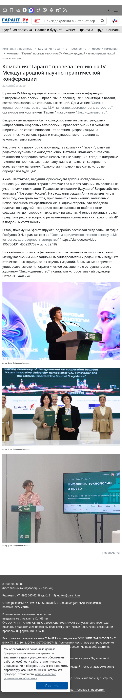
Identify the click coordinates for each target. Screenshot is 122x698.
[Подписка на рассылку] (4, 10)
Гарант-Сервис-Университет (86, 689)
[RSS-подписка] (65, 10)
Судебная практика (17, 30)
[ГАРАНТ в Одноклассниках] (51, 10)
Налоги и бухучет (48, 30)
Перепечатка (111, 553)
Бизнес (70, 30)
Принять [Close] (52, 685)
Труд (99, 30)
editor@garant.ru (68, 595)
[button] (108, 10)
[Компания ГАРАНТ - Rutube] (58, 10)
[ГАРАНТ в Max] (31, 10)
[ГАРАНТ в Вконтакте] (18, 10)
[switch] (37, 20)
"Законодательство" (91, 112)
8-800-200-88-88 (12, 584)
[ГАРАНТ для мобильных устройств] (11, 10)
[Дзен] (25, 10)
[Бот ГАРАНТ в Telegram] (44, 10)
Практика (86, 30)
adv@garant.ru (75, 603)
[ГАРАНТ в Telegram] (38, 10)
